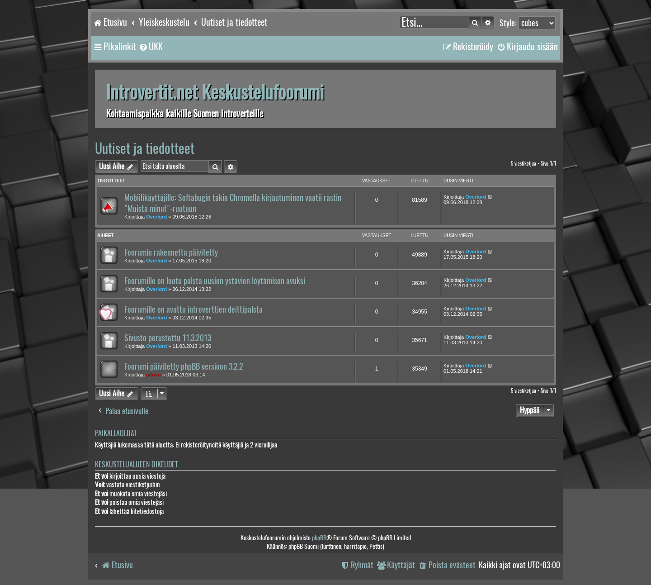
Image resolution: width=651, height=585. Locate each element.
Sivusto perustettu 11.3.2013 (167, 338)
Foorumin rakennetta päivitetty (171, 252)
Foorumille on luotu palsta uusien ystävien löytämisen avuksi (214, 281)
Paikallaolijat (116, 433)
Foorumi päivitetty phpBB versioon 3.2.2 (183, 366)
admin (153, 374)
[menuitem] (150, 47)
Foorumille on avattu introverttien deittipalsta (193, 309)
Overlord (156, 216)
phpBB (319, 537)
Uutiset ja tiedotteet (144, 148)
